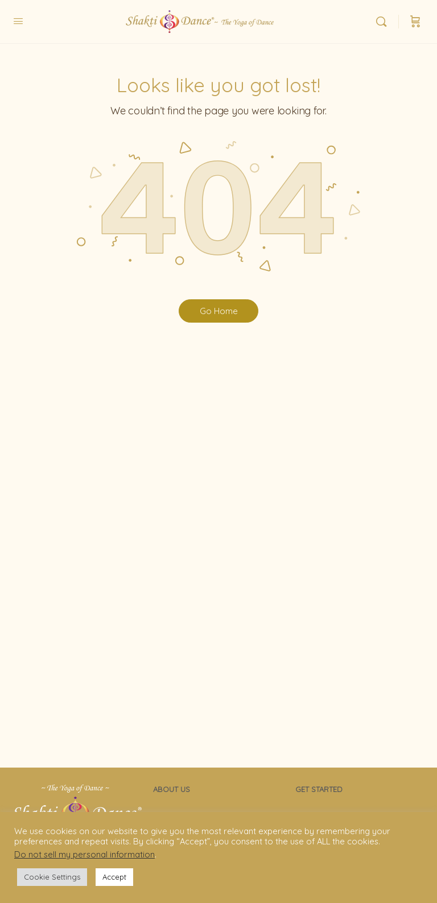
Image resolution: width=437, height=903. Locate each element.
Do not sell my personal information (84, 854)
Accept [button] (114, 876)
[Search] (384, 22)
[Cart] (415, 22)
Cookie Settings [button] (52, 876)
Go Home (219, 311)
